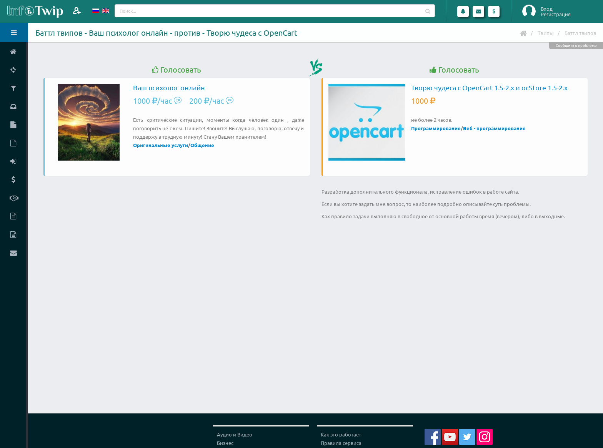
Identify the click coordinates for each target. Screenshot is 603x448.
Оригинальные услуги (160, 145)
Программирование (436, 128)
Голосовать (176, 69)
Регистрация (556, 14)
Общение (202, 145)
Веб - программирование (494, 128)
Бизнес (225, 443)
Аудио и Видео (234, 434)
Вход (547, 9)
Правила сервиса (341, 443)
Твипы (546, 32)
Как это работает (341, 434)
